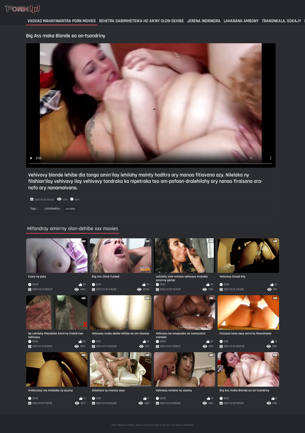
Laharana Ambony (241, 21)
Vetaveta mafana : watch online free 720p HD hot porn (144, 424)
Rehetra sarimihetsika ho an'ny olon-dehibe (141, 21)
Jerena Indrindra (203, 21)
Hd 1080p (70, 208)
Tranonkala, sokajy (281, 21)
